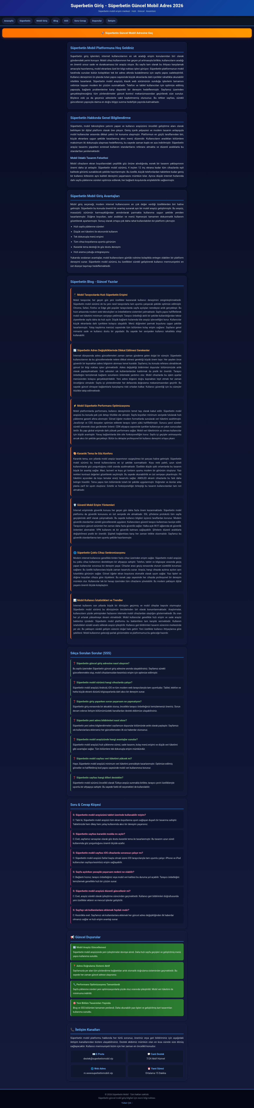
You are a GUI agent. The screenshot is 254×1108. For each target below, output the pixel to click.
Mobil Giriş (42, 20)
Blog (55, 20)
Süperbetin (25, 20)
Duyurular (97, 20)
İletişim (111, 20)
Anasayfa (8, 20)
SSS (66, 20)
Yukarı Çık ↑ (127, 1103)
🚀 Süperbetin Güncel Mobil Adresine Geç (127, 33)
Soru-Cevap (80, 20)
